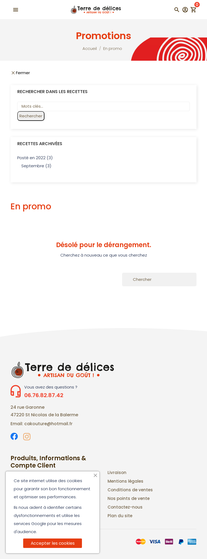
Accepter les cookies (53, 543)
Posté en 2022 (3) (35, 158)
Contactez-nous (125, 507)
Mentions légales (125, 481)
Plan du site (120, 516)
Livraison (117, 472)
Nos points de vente (129, 498)
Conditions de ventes (130, 490)
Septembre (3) (36, 166)
